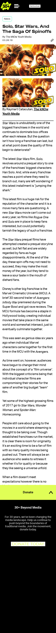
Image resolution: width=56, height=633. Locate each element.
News (7, 18)
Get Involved (35, 6)
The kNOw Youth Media (19, 37)
